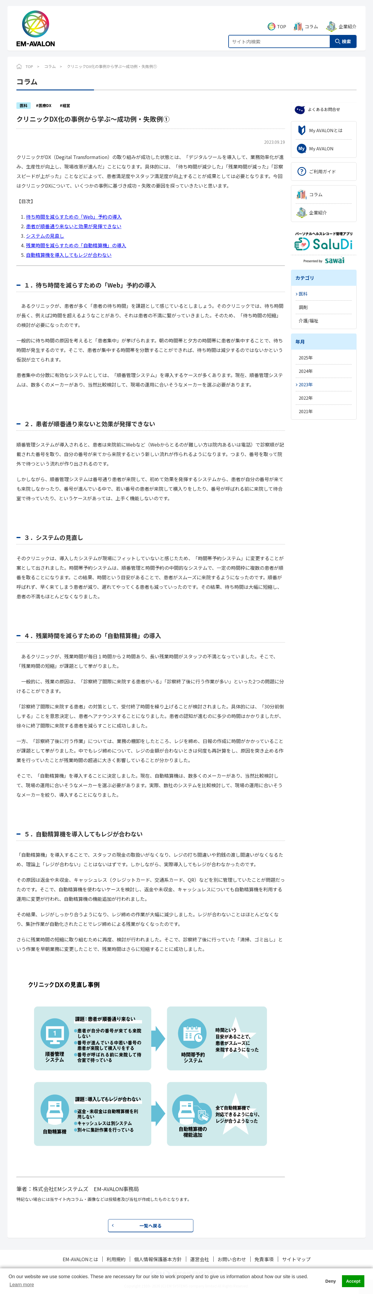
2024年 (306, 371)
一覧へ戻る (150, 1225)
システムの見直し (45, 235)
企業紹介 (348, 20)
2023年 (306, 384)
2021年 (306, 411)
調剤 (303, 307)
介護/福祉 (308, 320)
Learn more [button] (22, 1284)
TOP (281, 20)
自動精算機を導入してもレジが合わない (69, 254)
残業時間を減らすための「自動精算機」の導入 (76, 245)
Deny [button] (330, 1281)
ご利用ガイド (322, 171)
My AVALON (321, 148)
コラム (311, 20)
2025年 (306, 357)
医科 (303, 294)
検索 (346, 35)
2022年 (306, 398)
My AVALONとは (326, 130)
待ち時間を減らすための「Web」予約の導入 (74, 216)
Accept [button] (353, 1281)
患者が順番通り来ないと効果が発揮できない (73, 226)
